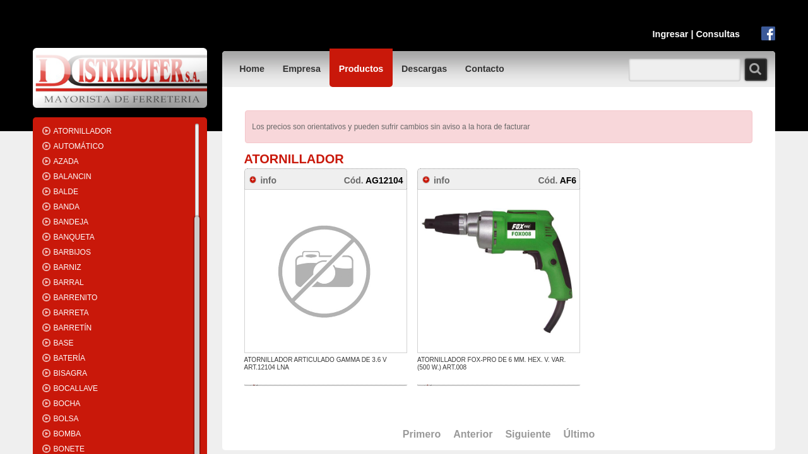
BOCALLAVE (76, 388)
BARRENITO (76, 297)
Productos (361, 69)
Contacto (484, 69)
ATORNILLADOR (83, 131)
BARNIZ (67, 267)
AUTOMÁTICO (79, 146)
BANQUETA (74, 237)
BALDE (66, 191)
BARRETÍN (73, 327)
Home (251, 69)
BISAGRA (70, 373)
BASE (64, 343)
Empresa (302, 69)
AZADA (66, 161)
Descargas (424, 69)
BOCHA (67, 403)
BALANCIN (73, 176)
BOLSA (66, 418)
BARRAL (69, 282)
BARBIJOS (72, 252)
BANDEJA (71, 222)
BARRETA (71, 312)
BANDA (67, 206)
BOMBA (67, 433)
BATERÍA (69, 358)
